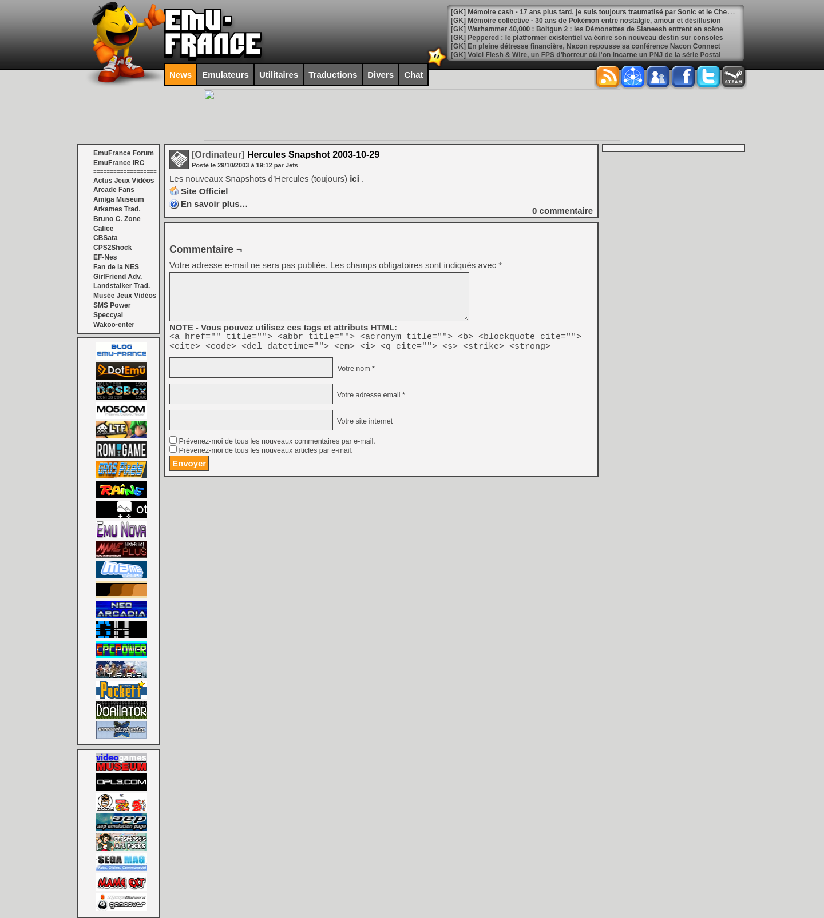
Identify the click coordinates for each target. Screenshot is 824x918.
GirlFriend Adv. (117, 277)
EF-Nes (105, 257)
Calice (103, 229)
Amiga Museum (118, 199)
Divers (380, 74)
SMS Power (111, 305)
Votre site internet (364, 425)
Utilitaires (278, 74)
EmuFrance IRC (118, 163)
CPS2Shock (112, 248)
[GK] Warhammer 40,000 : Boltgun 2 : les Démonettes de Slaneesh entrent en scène (587, 29)
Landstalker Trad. (121, 286)
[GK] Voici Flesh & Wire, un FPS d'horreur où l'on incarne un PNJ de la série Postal (585, 55)
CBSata (105, 238)
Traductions (332, 74)
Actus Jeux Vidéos (123, 181)
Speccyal (108, 315)
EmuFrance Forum (123, 153)
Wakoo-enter (113, 325)
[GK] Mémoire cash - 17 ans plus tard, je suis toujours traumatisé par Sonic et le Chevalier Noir (605, 12)
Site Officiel (204, 191)
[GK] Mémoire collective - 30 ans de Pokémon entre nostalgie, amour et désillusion (585, 21)
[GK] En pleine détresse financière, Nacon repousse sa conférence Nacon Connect (585, 46)
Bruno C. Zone (117, 219)
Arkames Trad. (117, 209)
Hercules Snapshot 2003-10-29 (285, 154)
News (180, 74)
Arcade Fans (113, 190)
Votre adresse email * (370, 398)
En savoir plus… (214, 204)
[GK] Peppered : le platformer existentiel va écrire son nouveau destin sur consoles (587, 38)
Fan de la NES (116, 267)
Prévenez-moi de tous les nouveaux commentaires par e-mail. (277, 445)
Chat (413, 74)
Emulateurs (225, 74)
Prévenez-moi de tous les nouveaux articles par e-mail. (265, 454)
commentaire (562, 210)
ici (356, 178)
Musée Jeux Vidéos (125, 296)
